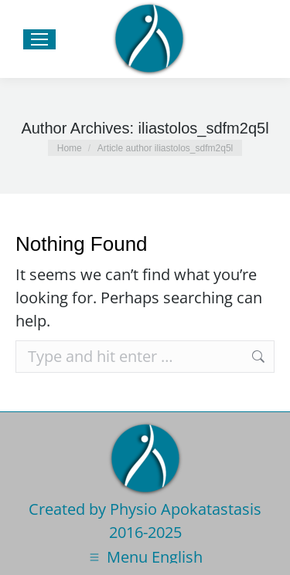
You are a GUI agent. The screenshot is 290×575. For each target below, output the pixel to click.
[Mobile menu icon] (39, 39)
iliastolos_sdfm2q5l (203, 128)
